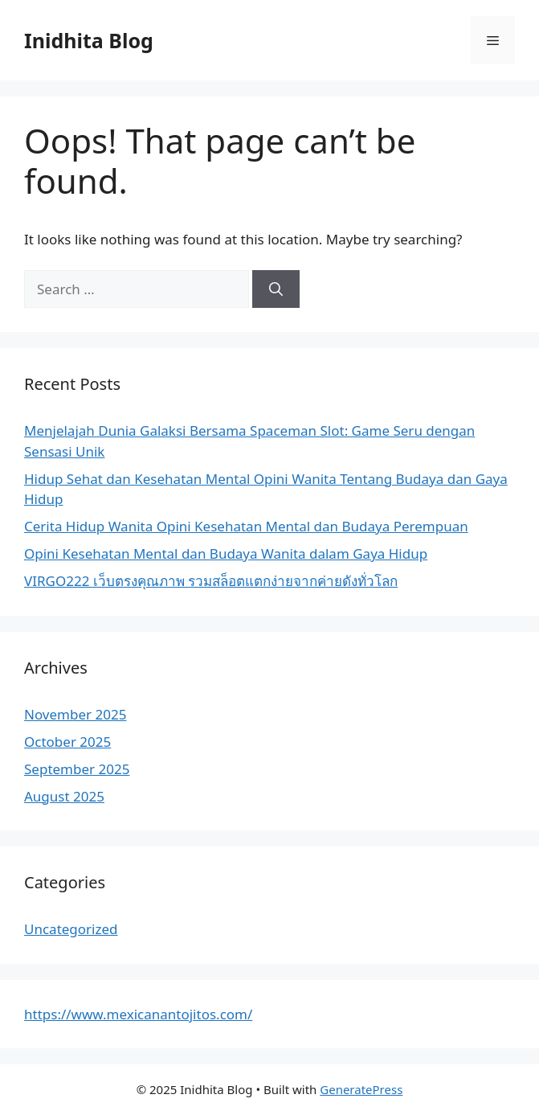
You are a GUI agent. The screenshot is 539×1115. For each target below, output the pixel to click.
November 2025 (75, 714)
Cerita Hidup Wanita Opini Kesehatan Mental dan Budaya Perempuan (246, 526)
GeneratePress (361, 1089)
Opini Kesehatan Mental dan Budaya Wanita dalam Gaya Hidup (225, 553)
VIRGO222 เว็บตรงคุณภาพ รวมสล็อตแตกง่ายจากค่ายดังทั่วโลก (211, 581)
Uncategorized (71, 929)
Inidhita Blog (88, 40)
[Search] (276, 289)
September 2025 (76, 769)
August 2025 (64, 796)
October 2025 (67, 741)
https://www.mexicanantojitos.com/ (138, 1014)
